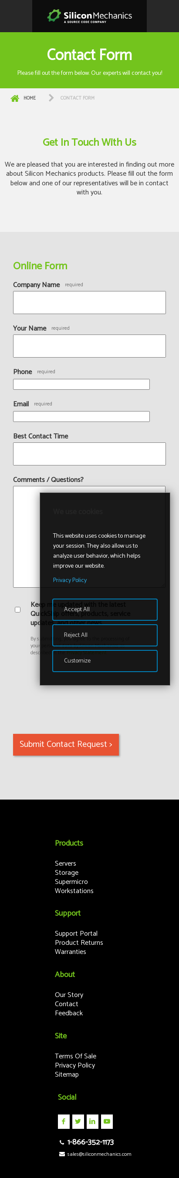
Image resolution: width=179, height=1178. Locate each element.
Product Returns (79, 943)
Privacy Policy (75, 1065)
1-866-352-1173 (86, 1142)
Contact (66, 1004)
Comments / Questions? (48, 480)
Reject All (76, 635)
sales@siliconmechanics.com (95, 1154)
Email (21, 404)
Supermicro (71, 882)
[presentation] (79, 689)
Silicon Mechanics (89, 16)
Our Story (69, 995)
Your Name (29, 329)
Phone (22, 372)
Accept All (77, 610)
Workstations (74, 891)
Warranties (70, 952)
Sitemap (67, 1075)
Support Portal (76, 934)
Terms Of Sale (75, 1056)
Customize (77, 661)
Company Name (36, 285)
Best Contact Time (40, 436)
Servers (65, 864)
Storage (66, 873)
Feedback (69, 1013)
